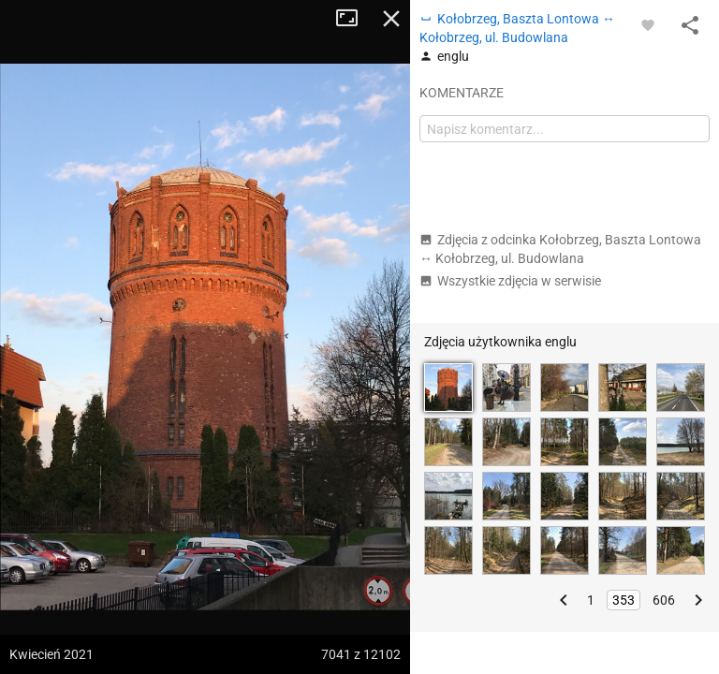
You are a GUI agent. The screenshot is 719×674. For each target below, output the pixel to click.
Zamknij (391, 18)
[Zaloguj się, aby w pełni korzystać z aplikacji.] (648, 24)
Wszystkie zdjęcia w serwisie (510, 280)
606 (664, 600)
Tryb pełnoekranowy (354, 18)
